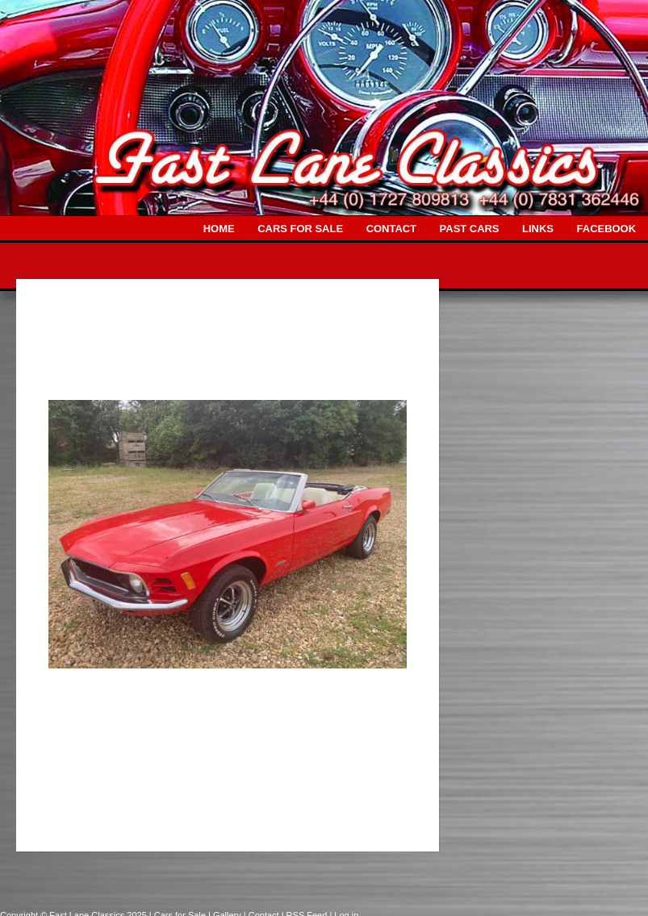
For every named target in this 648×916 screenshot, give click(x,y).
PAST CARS (470, 229)
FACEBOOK (606, 229)
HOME (219, 229)
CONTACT (391, 229)
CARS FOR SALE (300, 229)
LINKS (538, 229)
